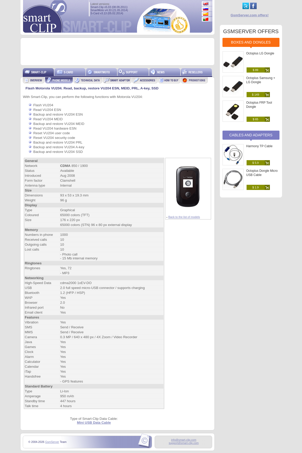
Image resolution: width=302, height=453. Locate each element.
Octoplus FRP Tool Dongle (259, 105)
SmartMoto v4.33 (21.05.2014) (109, 10)
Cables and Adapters (250, 135)
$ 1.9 (255, 187)
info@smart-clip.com (183, 439)
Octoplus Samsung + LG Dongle (260, 80)
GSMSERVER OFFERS (250, 31)
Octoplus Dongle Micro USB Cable (262, 173)
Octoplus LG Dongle (260, 53)
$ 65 (255, 119)
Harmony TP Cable (259, 146)
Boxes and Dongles (251, 42)
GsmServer (52, 441)
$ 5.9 (255, 162)
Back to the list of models (184, 216)
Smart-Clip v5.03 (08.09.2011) (109, 7)
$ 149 (255, 94)
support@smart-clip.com (184, 442)
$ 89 (255, 70)
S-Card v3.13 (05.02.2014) (107, 13)
